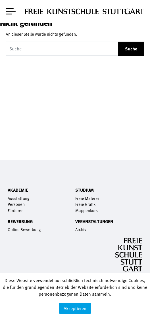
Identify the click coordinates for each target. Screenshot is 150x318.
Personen (16, 204)
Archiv (80, 229)
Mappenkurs (86, 211)
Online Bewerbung (24, 229)
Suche (131, 48)
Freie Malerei (87, 198)
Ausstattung (18, 198)
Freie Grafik (85, 204)
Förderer (15, 211)
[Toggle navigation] (11, 10)
